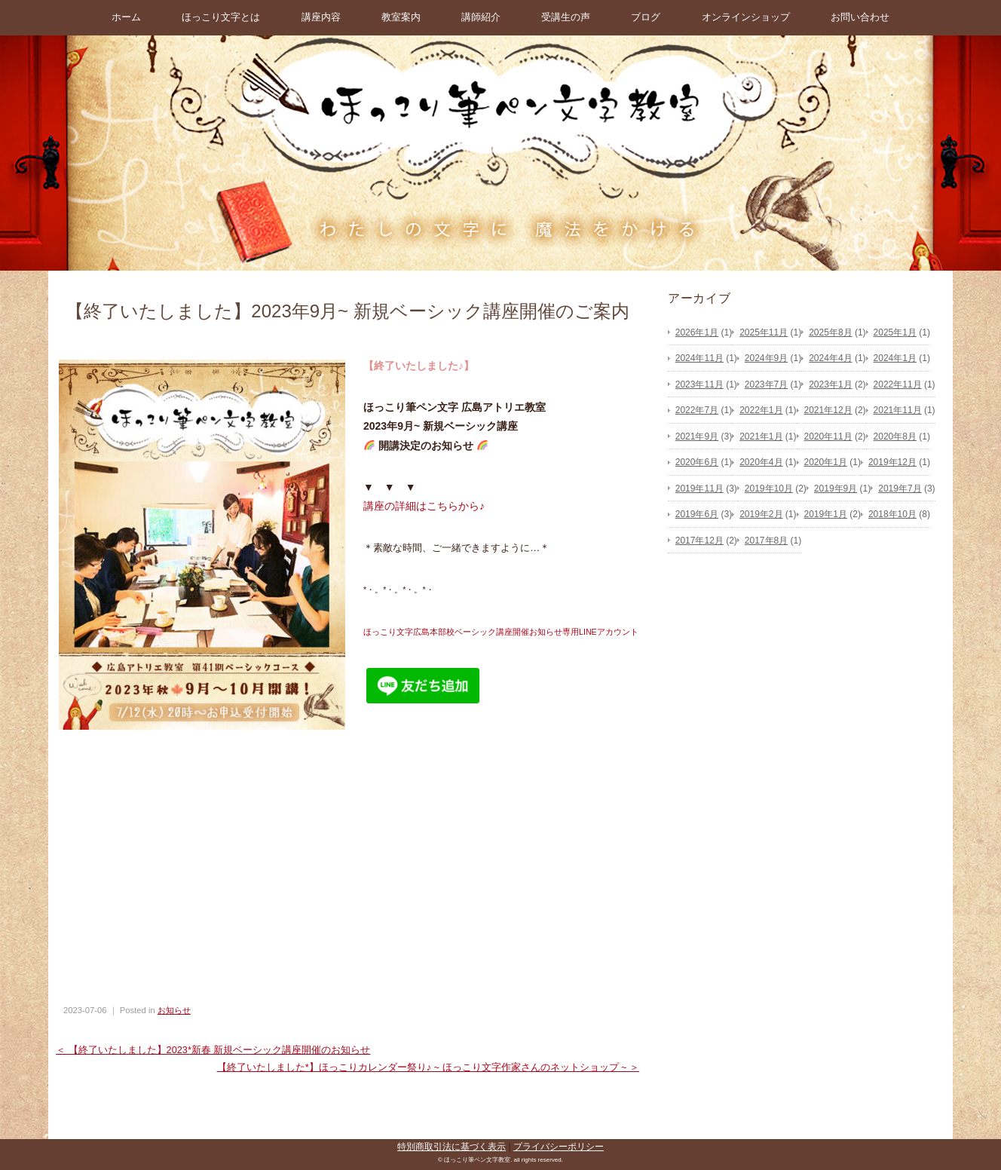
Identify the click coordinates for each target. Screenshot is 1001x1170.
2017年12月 (699, 540)
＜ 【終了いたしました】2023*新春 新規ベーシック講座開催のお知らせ (213, 1049)
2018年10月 (892, 514)
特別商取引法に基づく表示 (451, 1146)
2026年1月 (696, 332)
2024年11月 (699, 358)
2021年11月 (898, 410)
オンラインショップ (746, 17)
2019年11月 (699, 488)
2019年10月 (769, 488)
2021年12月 (828, 410)
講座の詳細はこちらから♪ (424, 506)
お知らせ (174, 1010)
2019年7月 (899, 488)
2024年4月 (830, 358)
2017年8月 (766, 540)
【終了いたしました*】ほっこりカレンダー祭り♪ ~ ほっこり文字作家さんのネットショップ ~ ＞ (428, 1067)
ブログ (645, 17)
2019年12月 (892, 462)
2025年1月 (895, 332)
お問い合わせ (860, 17)
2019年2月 (760, 514)
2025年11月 (763, 332)
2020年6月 (696, 462)
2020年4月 (760, 462)
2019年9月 (835, 488)
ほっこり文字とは (221, 17)
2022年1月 (760, 410)
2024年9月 (766, 358)
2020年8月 (895, 436)
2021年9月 (696, 436)
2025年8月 (830, 332)
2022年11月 (898, 384)
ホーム (126, 17)
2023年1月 (830, 384)
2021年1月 (760, 436)
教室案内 (401, 17)
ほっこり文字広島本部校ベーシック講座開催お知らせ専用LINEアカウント (500, 631)
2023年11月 (699, 384)
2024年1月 (895, 358)
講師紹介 (481, 17)
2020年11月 (828, 436)
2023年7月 (766, 384)
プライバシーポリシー (558, 1146)
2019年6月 (696, 514)
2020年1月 (825, 462)
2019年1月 (825, 514)
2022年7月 (696, 410)
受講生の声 (565, 17)
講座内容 (321, 17)
